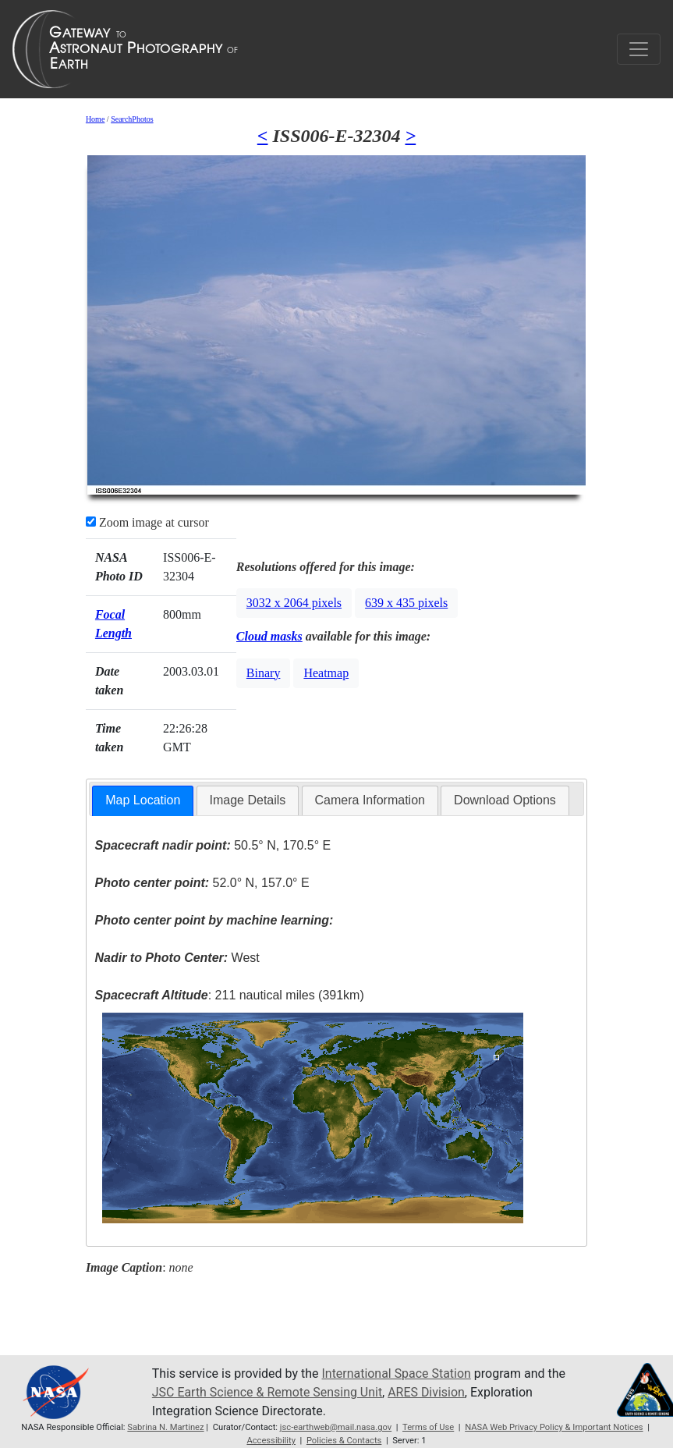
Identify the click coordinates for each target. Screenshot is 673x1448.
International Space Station (397, 1373)
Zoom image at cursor (147, 522)
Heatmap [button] (326, 673)
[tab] (142, 801)
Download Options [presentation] (505, 800)
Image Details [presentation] (248, 800)
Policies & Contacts (344, 1441)
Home (95, 119)
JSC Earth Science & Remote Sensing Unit (267, 1392)
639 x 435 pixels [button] (406, 602)
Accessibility (271, 1441)
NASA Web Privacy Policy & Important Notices (554, 1427)
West (176, 957)
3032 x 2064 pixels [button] (294, 602)
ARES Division (427, 1392)
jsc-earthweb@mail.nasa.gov (336, 1427)
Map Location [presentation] (142, 800)
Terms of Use (428, 1427)
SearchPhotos (132, 119)
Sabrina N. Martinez (165, 1427)
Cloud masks (269, 636)
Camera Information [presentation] (370, 800)
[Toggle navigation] (639, 49)
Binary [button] (263, 673)
